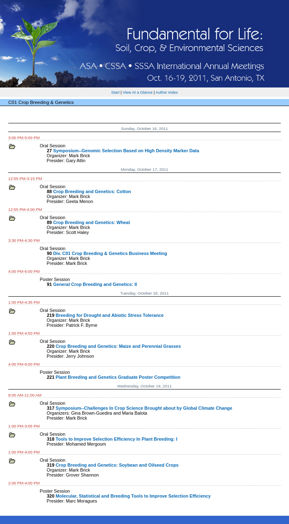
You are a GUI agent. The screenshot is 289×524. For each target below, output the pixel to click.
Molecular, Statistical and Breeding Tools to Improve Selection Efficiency (133, 495)
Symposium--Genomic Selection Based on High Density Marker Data (126, 150)
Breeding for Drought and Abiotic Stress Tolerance (110, 315)
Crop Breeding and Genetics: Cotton (92, 191)
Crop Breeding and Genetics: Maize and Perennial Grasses (118, 346)
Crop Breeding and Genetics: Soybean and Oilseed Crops (117, 465)
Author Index (167, 92)
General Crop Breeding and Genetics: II (95, 284)
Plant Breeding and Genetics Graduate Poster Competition (118, 377)
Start (115, 92)
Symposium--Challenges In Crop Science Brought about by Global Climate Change (144, 408)
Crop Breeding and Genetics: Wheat (91, 222)
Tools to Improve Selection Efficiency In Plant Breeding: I (117, 439)
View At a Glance (137, 92)
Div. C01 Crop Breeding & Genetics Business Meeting (110, 253)
